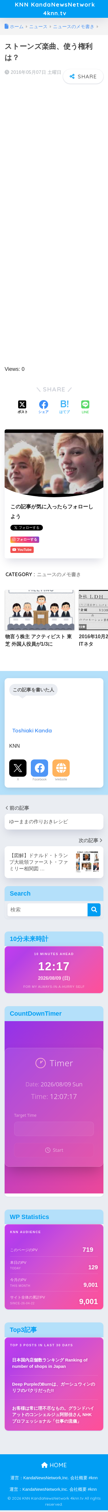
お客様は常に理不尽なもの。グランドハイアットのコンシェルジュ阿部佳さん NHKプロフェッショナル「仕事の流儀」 (53, 1416)
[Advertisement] (54, 145)
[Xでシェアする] (23, 409)
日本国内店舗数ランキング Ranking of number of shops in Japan (50, 1364)
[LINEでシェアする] (85, 409)
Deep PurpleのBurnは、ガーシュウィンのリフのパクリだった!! (53, 1389)
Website (61, 781)
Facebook (40, 781)
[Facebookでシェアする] (43, 409)
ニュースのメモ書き (59, 576)
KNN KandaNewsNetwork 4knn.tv (54, 10)
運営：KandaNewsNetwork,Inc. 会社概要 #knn (54, 1479)
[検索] (94, 911)
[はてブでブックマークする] (64, 409)
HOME (54, 1466)
